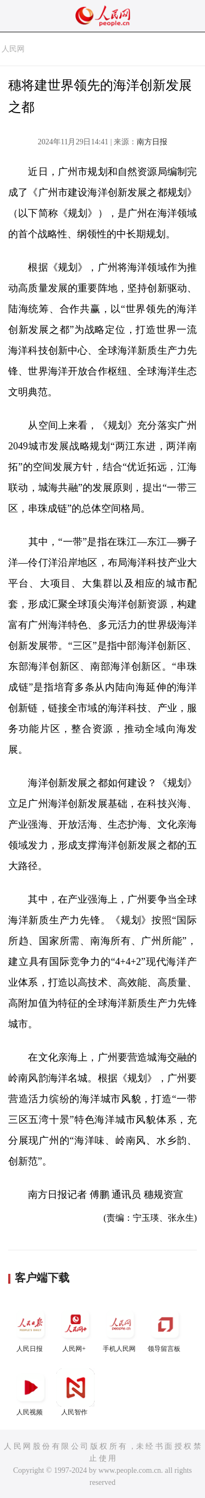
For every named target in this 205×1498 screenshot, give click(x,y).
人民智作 (75, 1392)
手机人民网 (120, 1329)
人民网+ (75, 1329)
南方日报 (152, 142)
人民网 (13, 49)
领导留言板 (165, 1329)
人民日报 (30, 1329)
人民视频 (30, 1392)
